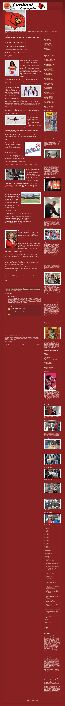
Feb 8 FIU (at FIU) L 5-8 (49, 60)
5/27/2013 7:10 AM (22, 308)
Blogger (37, 700)
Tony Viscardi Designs (49, 367)
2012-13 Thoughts (49, 616)
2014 (46, 546)
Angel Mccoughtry (16, 289)
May (47, 559)
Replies (10, 306)
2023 (46, 533)
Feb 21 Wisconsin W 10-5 (49, 70)
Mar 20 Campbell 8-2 (48, 89)
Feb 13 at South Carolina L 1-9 (50, 63)
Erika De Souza (26, 289)
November (48, 550)
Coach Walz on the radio (50, 617)
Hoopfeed (47, 361)
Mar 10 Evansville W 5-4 (49, 83)
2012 (46, 625)
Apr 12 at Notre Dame (49, 107)
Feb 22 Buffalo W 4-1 (48, 73)
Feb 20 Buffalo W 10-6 (49, 68)
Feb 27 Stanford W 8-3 (49, 74)
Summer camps (49, 576)
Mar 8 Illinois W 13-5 (48, 82)
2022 (46, 534)
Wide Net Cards (48, 368)
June (47, 557)
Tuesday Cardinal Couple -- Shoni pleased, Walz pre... (52, 578)
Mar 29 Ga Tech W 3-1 (49, 98)
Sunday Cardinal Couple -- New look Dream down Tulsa (52, 569)
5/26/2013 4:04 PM (14, 296)
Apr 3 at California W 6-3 (49, 102)
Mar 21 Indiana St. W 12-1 (49, 91)
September (48, 553)
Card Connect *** (48, 357)
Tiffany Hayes (10, 290)
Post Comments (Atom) (13, 346)
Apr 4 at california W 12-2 (49, 103)
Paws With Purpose (48, 363)
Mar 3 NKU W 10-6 (48, 77)
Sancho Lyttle (36, 289)
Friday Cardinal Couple (50, 560)
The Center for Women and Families (51, 364)
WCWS (18, 290)
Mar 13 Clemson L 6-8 (49, 84)
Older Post (38, 344)
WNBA (20, 290)
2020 (46, 537)
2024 (46, 531)
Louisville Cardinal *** (48, 362)
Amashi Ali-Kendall (10, 289)
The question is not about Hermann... (52, 563)
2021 (46, 536)
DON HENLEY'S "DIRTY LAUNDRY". (12, 272)
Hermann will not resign (50, 564)
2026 (46, 528)
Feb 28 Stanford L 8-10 (49, 75)
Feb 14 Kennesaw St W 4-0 (49, 64)
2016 (46, 543)
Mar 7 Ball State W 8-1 (49, 79)
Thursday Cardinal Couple (50, 574)
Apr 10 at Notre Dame (49, 105)
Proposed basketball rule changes (52, 590)
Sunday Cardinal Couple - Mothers (52, 596)
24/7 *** (46, 353)
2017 (46, 541)
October (47, 551)
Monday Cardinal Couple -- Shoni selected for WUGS (51, 580)
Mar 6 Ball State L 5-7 (49, 78)
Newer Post (7, 344)
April (47, 619)
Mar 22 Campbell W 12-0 (49, 93)
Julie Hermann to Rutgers (50, 588)
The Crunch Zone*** (48, 366)
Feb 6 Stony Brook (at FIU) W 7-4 (50, 55)
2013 (46, 547)
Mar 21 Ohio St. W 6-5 (49, 92)
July (47, 556)
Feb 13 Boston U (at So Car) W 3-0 (51, 61)
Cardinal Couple (14, 308)
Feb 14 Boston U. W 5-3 (49, 65)
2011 (46, 627)
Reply (9, 314)
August (47, 554)
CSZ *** (46, 358)
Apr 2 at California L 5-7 (49, 101)
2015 (46, 544)
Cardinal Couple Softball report (51, 582)
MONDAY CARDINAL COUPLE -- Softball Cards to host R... (51, 594)
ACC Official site (48, 354)
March (47, 621)
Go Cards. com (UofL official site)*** (51, 359)
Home (23, 344)
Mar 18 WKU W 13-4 (48, 88)
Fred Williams (31, 289)
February (48, 622)
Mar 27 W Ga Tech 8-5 (49, 96)
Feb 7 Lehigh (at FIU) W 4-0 (50, 59)
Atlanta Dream (22, 289)
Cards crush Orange (49, 600)
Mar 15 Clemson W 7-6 (49, 87)
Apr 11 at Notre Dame (49, 106)
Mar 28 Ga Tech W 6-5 (49, 97)
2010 (46, 628)
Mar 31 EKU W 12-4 (48, 100)
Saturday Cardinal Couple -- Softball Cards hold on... (52, 584)
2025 (46, 530)
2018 (46, 540)
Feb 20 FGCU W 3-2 (48, 69)
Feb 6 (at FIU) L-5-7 (48, 56)
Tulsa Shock (14, 290)
